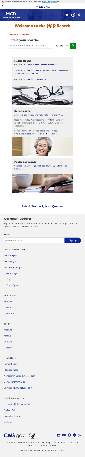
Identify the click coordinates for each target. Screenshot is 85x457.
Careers (7, 307)
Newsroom (9, 313)
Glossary (8, 347)
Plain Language (11, 370)
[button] (73, 15)
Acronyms (8, 329)
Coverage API (37, 80)
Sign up (73, 240)
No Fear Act (9, 410)
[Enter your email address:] (34, 240)
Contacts (8, 341)
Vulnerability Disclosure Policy (18, 387)
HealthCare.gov (11, 273)
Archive (7, 335)
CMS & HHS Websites (14, 249)
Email (7, 234)
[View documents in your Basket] (67, 15)
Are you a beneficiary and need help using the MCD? (38, 115)
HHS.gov (8, 279)
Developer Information (14, 381)
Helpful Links (10, 358)
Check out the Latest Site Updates (42, 65)
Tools (7, 323)
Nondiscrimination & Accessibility (19, 375)
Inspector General (12, 416)
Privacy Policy (10, 364)
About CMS (10, 295)
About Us (8, 301)
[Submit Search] (73, 46)
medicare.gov (42, 120)
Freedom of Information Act (17, 404)
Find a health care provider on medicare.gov (35, 133)
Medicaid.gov (10, 261)
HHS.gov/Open (11, 285)
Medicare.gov (10, 255)
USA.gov (8, 422)
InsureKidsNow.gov (13, 267)
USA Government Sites (15, 398)
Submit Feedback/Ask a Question (43, 206)
